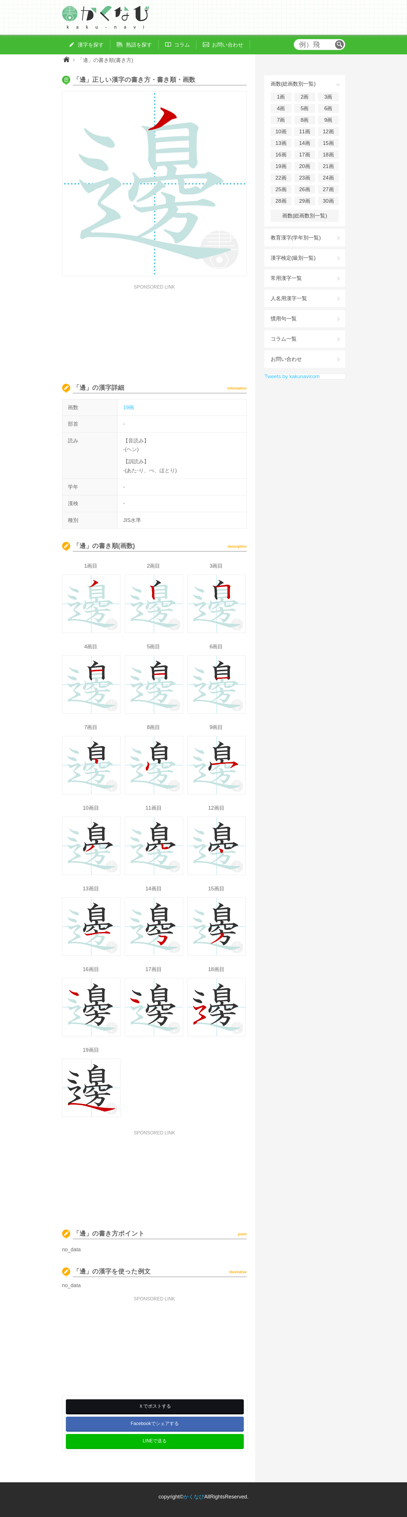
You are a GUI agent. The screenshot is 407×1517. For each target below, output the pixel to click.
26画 (304, 189)
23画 (304, 178)
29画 (304, 201)
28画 (280, 201)
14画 (304, 143)
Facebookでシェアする (155, 1423)
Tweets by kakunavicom (292, 376)
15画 (328, 143)
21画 (328, 166)
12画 (328, 131)
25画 (280, 189)
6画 (328, 108)
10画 (280, 131)
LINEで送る (155, 1440)
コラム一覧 (284, 339)
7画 (281, 120)
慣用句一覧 (284, 319)
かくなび (193, 1497)
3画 (328, 97)
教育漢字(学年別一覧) (296, 238)
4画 (281, 108)
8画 (304, 120)
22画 (280, 178)
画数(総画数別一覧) (304, 216)
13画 (280, 143)
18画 (328, 155)
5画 (304, 108)
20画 (304, 166)
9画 (328, 120)
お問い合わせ (286, 359)
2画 (304, 97)
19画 (128, 407)
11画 (304, 131)
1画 (281, 97)
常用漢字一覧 (286, 278)
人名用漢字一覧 (289, 298)
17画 (304, 155)
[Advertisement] (154, 329)
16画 (280, 155)
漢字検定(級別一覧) (293, 258)
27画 (328, 189)
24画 (328, 178)
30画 (328, 201)
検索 (339, 44)
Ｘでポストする (155, 1406)
